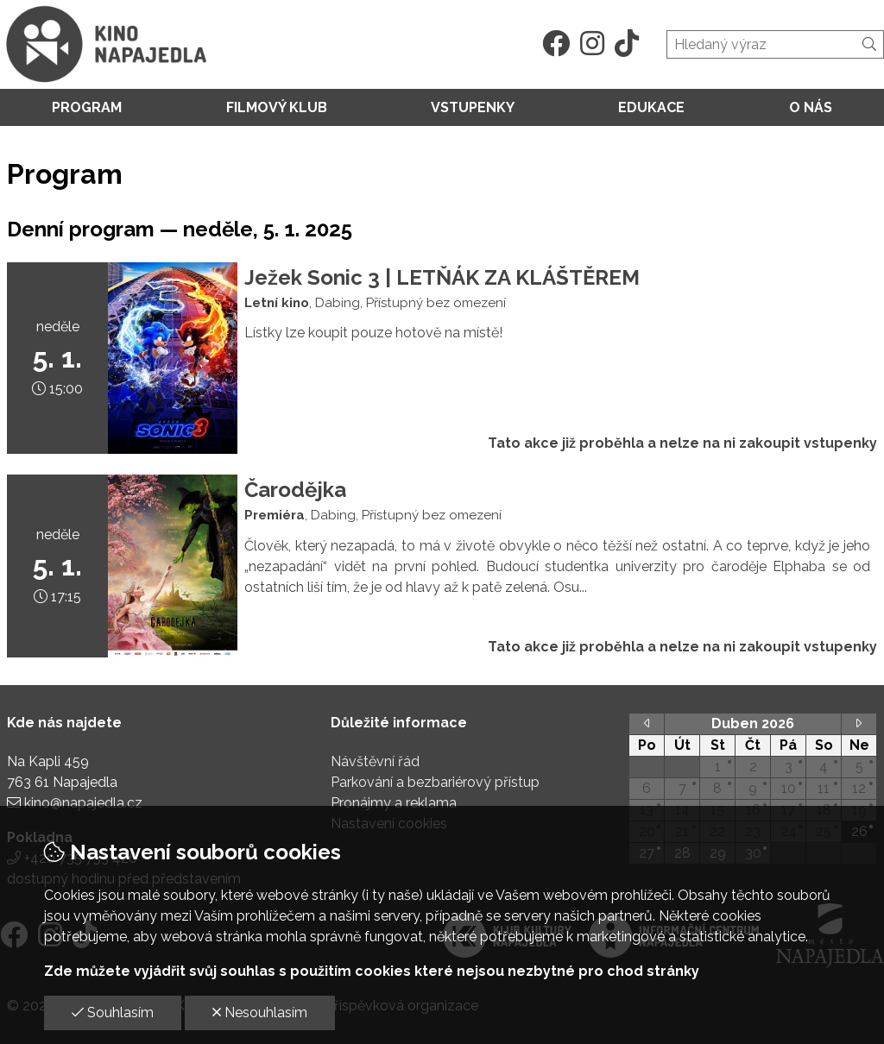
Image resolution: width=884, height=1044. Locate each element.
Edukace (651, 107)
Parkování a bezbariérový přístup (435, 782)
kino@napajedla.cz (83, 803)
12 (859, 788)
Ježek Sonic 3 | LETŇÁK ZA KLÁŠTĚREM (442, 277)
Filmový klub (276, 107)
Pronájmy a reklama (394, 803)
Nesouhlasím (259, 1012)
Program (87, 107)
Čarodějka (295, 489)
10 (788, 788)
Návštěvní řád (375, 761)
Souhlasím (113, 1012)
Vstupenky (473, 107)
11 (824, 788)
